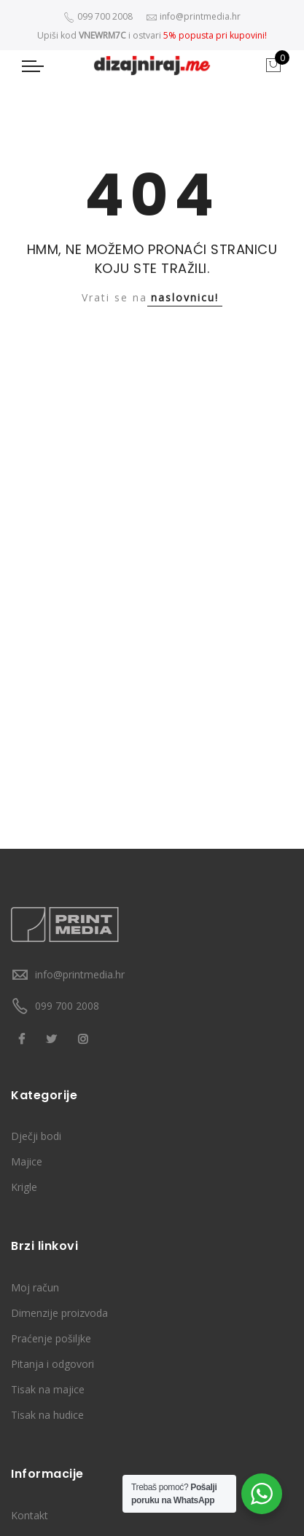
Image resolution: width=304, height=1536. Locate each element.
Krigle (24, 1187)
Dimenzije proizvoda (59, 1313)
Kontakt (29, 1515)
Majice (26, 1161)
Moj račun (35, 1287)
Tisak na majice (48, 1389)
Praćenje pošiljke (51, 1338)
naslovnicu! (185, 297)
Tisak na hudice (47, 1415)
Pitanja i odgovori (52, 1364)
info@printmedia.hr (80, 974)
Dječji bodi (36, 1136)
